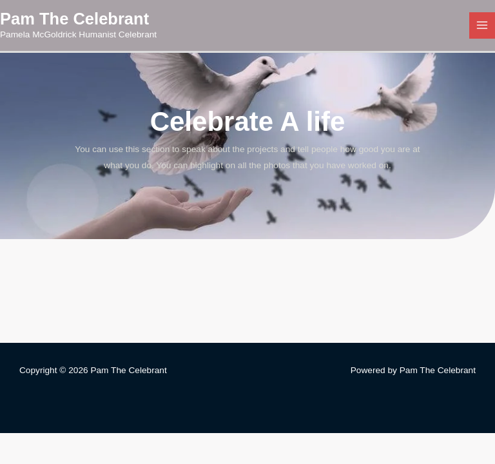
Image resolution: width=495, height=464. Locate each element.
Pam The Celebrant (74, 19)
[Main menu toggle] (482, 25)
